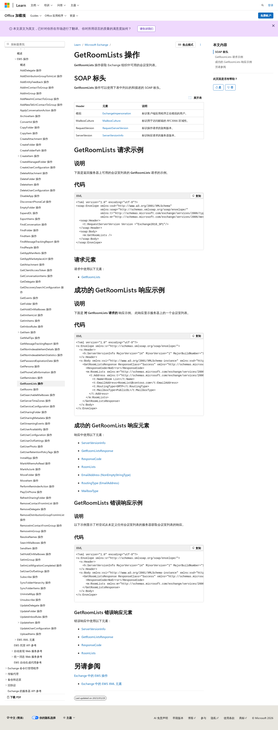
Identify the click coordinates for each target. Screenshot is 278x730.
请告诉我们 (146, 28)
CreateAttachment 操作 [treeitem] (34, 139)
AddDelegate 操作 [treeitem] (31, 70)
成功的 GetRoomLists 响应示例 (233, 62)
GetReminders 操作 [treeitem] (31, 378)
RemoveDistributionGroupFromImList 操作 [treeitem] (42, 517)
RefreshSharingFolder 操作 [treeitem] (35, 498)
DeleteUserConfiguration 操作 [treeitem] (37, 190)
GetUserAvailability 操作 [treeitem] (34, 429)
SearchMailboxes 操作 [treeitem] (33, 542)
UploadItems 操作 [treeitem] (30, 634)
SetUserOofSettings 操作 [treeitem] (35, 571)
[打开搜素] (262, 5)
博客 (190, 718)
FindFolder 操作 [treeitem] (29, 230)
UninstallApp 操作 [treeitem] (30, 594)
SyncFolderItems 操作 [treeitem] (33, 588)
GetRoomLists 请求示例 (229, 57)
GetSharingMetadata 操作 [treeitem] (35, 418)
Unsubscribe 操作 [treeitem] (30, 600)
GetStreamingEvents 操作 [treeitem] (35, 423)
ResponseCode (91, 459)
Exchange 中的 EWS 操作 (91, 675)
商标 (242, 718)
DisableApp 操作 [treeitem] (30, 196)
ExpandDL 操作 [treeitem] (29, 213)
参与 (203, 718)
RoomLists (88, 467)
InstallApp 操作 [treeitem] (29, 458)
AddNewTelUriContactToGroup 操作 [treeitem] (41, 104)
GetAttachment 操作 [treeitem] (32, 264)
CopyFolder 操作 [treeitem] (30, 127)
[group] (139, 224)
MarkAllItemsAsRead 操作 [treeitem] (35, 463)
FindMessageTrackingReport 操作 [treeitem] (39, 241)
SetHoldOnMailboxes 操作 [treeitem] (35, 554)
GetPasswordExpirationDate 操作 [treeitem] (39, 361)
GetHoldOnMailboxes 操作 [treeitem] (36, 309)
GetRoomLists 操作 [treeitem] (31, 383)
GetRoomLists (90, 277)
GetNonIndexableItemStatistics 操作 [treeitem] (41, 355)
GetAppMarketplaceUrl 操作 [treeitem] (36, 259)
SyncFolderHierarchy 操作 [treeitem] (35, 582)
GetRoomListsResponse (97, 451)
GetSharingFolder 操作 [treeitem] (33, 412)
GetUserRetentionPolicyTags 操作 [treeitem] (39, 452)
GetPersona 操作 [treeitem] (30, 366)
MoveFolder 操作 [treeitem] (30, 475)
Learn (77, 44)
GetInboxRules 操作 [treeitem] (31, 326)
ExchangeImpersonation (117, 113)
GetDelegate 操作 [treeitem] (30, 281)
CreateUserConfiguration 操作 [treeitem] (38, 167)
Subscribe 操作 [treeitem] (29, 577)
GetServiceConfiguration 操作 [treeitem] (37, 406)
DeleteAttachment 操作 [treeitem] (34, 173)
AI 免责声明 (161, 718)
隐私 (213, 718)
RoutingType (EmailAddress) (100, 483)
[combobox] (35, 44)
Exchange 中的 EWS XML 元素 (101, 684)
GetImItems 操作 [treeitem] (30, 320)
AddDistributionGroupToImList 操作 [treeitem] (41, 76)
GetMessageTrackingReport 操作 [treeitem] (39, 343)
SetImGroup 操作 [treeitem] (30, 559)
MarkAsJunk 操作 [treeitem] (30, 469)
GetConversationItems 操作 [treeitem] (36, 276)
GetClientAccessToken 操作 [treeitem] (36, 270)
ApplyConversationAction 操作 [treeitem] (38, 110)
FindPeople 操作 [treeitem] (29, 247)
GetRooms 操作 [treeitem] (29, 389)
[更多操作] (200, 45)
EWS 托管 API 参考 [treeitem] (25, 645)
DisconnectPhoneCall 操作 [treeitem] (35, 201)
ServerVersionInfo (113, 135)
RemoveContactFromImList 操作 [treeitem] (39, 503)
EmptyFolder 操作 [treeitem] (30, 207)
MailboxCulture (111, 120)
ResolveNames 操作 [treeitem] (31, 537)
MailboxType (89, 491)
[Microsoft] (7, 5)
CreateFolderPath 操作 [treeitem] (33, 150)
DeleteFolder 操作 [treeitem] (30, 179)
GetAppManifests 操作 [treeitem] (33, 253)
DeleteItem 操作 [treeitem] (29, 184)
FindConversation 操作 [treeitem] (33, 224)
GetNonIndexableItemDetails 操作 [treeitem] (40, 349)
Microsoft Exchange (96, 44)
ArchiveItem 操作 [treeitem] (30, 116)
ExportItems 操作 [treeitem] (30, 219)
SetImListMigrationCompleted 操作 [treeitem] (41, 565)
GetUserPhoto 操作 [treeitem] (31, 446)
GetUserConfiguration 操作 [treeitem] (36, 435)
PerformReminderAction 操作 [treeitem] (37, 486)
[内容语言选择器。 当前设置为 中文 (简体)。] (15, 718)
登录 (270, 5)
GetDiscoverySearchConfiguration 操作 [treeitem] (42, 289)
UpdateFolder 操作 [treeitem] (31, 611)
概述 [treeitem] (19, 53)
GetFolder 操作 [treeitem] (29, 304)
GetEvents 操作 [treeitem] (29, 298)
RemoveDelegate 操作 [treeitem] (33, 509)
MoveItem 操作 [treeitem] (29, 480)
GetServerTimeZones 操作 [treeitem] (35, 401)
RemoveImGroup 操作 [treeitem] (33, 531)
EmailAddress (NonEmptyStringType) (106, 475)
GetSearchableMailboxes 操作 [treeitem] (37, 395)
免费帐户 (265, 15)
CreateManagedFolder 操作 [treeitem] (36, 162)
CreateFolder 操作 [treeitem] (30, 144)
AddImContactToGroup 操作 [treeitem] (37, 87)
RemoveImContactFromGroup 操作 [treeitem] (41, 525)
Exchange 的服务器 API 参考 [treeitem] (25, 691)
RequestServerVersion (115, 128)
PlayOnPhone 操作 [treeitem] (31, 492)
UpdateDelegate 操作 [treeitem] (32, 605)
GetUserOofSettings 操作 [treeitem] (35, 440)
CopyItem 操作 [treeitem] (29, 133)
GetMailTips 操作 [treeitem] (30, 338)
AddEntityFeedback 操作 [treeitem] (34, 82)
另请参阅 (220, 67)
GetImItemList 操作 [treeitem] (31, 315)
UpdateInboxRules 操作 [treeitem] (34, 617)
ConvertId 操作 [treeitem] (29, 122)
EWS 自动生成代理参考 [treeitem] (28, 662)
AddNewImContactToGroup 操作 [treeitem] (39, 99)
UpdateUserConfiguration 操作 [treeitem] (38, 628)
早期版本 (178, 718)
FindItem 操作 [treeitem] (28, 236)
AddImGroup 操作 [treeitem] (31, 93)
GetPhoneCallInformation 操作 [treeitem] (38, 372)
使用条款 (229, 718)
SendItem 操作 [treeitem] (29, 548)
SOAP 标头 (221, 52)
